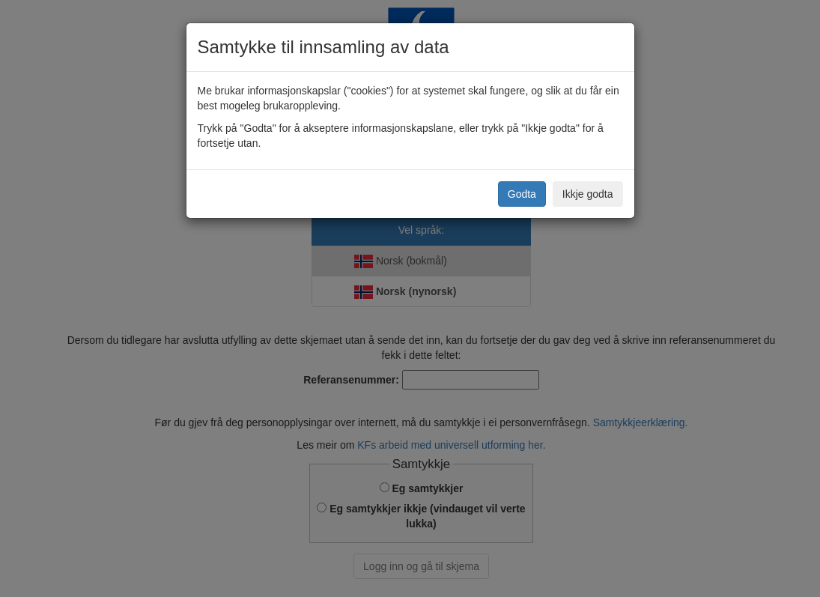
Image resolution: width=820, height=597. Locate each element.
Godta (522, 194)
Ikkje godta (587, 194)
